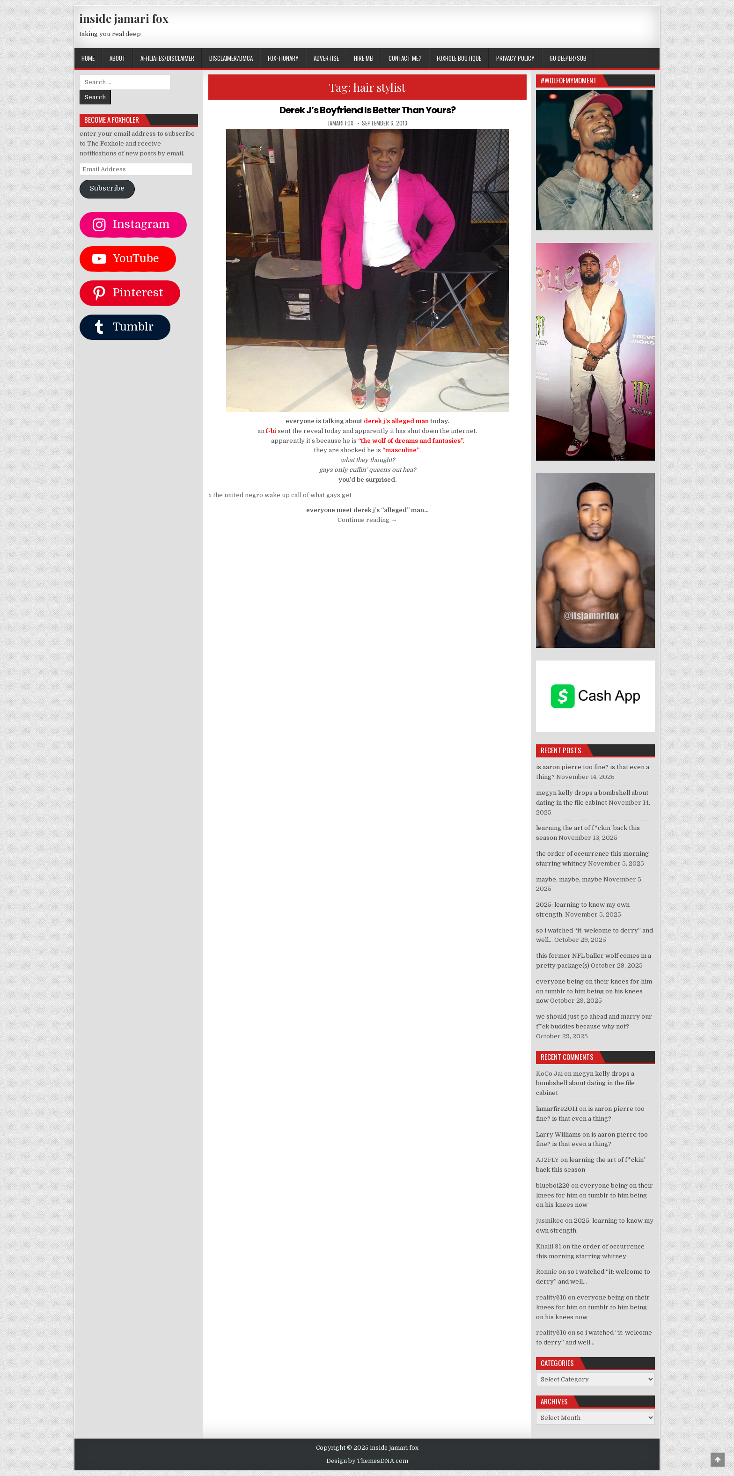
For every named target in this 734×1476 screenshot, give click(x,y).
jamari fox (340, 123)
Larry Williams (558, 1134)
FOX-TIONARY (283, 58)
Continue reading (367, 519)
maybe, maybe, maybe (569, 879)
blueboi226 (553, 1185)
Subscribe (107, 188)
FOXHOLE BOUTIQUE (459, 58)
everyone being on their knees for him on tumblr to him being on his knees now (594, 991)
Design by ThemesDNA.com (367, 1461)
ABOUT (117, 58)
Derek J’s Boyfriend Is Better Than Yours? (367, 110)
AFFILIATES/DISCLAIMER (167, 58)
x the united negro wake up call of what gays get (280, 495)
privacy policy (515, 58)
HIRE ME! (364, 58)
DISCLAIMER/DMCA (231, 58)
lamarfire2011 (557, 1108)
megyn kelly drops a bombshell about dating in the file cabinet (585, 1083)
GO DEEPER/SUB (568, 58)
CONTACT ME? (405, 58)
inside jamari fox (124, 18)
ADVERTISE (326, 58)
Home (88, 58)
